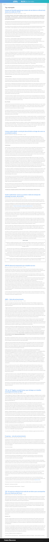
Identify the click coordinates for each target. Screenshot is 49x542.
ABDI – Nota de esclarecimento (14, 299)
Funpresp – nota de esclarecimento (15, 436)
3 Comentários (21, 437)
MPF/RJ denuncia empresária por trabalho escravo (20, 265)
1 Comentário (20, 267)
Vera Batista (16, 13)
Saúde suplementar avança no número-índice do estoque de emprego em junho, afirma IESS (22, 195)
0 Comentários (21, 13)
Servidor (25, 13)
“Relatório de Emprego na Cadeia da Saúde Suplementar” (23, 205)
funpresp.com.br (37, 479)
